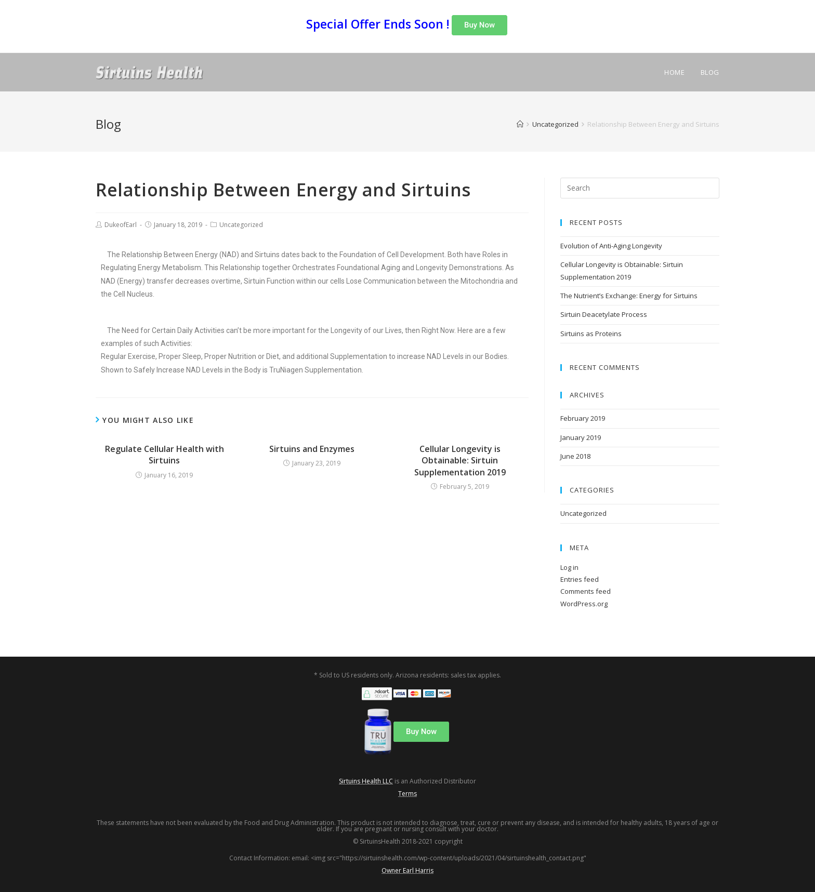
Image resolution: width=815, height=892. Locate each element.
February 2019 (582, 418)
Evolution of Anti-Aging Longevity (611, 245)
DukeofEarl (120, 224)
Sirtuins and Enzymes (311, 449)
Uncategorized (241, 224)
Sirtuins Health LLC (366, 781)
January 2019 (580, 437)
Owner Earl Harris (407, 870)
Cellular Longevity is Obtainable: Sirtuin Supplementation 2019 (460, 460)
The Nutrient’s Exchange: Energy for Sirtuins (629, 295)
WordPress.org (584, 603)
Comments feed (585, 591)
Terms (407, 793)
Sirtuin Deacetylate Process (603, 314)
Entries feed (579, 579)
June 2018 (575, 456)
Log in (569, 567)
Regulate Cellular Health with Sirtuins (164, 454)
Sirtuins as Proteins (591, 333)
